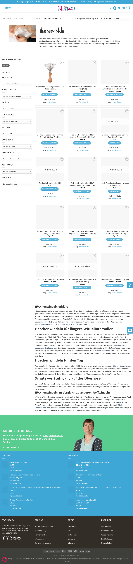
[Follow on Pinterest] (15, 538)
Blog (70, 531)
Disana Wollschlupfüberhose (99, 351)
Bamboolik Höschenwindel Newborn (50, 280)
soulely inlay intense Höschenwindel (115, 280)
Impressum (74, 555)
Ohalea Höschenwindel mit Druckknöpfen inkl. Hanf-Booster (115, 88)
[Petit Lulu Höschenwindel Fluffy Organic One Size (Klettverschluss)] (82, 217)
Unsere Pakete (107, 543)
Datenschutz (64, 555)
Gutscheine (72, 535)
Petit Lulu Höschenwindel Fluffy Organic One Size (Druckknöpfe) (82, 136)
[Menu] (6, 8)
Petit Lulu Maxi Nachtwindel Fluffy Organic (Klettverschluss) (50, 232)
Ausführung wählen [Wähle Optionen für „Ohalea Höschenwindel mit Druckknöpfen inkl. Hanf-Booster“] (114, 94)
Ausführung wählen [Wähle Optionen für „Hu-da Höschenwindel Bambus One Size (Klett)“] (82, 94)
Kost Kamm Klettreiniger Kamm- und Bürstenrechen (50, 88)
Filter (5, 65)
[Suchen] (110, 8)
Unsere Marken (107, 531)
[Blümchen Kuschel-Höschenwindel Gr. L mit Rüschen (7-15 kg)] (50, 121)
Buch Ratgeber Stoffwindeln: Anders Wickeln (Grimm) (115, 184)
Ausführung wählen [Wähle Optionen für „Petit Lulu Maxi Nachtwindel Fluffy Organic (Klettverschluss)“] (49, 239)
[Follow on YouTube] (19, 538)
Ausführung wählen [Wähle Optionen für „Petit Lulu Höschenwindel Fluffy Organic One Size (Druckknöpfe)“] (82, 143)
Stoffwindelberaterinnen (44, 527)
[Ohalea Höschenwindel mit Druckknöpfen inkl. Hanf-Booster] (115, 72)
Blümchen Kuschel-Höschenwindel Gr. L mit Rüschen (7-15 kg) (50, 136)
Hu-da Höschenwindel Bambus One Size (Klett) (82, 88)
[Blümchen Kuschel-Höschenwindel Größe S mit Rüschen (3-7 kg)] (115, 217)
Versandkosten (52, 102)
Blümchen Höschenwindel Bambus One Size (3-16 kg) (115, 136)
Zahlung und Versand (43, 543)
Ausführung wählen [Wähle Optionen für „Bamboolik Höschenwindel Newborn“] (49, 285)
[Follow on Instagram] (7, 538)
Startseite (7, 19)
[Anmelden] (114, 8)
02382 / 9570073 (11, 447)
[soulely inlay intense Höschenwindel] (115, 265)
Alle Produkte (106, 527)
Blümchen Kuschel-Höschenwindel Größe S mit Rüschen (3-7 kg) (115, 232)
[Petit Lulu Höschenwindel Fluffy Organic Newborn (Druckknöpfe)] (82, 169)
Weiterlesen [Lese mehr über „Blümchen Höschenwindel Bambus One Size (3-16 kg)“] (114, 143)
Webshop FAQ (40, 531)
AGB (55, 555)
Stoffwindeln (36, 19)
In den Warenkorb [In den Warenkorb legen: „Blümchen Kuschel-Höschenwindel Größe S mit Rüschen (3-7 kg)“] (114, 239)
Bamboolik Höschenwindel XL (50, 183)
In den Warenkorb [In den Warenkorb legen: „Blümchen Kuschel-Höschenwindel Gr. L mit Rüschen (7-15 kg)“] (49, 143)
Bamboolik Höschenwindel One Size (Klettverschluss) (82, 281)
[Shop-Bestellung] (115, 19)
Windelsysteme (20, 19)
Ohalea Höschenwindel (121, 366)
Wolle (79, 324)
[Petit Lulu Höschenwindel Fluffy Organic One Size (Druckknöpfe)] (82, 121)
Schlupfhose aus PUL (64, 324)
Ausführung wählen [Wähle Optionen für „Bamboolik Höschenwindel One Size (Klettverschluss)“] (82, 287)
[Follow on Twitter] (11, 538)
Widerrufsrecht (40, 539)
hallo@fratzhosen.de (53, 435)
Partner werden (40, 535)
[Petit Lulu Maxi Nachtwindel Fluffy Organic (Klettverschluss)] (50, 217)
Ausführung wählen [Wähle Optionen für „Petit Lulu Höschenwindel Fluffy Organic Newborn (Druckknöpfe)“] (82, 191)
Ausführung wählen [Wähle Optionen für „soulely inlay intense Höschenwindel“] (114, 285)
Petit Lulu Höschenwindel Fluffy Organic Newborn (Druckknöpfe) (82, 184)
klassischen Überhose (43, 324)
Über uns (71, 543)
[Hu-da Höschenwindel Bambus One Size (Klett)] (82, 72)
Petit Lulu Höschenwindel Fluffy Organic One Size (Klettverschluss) (82, 232)
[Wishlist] (119, 8)
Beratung (71, 539)
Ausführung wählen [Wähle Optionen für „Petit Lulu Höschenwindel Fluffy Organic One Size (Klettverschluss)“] (82, 239)
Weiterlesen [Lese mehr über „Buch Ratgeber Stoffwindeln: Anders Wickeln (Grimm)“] (114, 191)
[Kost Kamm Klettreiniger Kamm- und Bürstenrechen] (50, 72)
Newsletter (72, 527)
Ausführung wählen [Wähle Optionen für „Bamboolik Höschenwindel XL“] (49, 189)
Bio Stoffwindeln (107, 539)
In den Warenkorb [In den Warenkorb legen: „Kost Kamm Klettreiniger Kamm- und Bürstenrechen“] (49, 94)
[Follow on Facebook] (3, 538)
